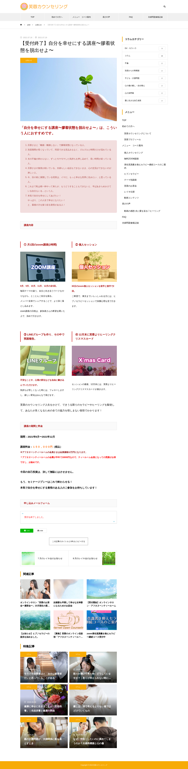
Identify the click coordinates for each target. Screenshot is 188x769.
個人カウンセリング (133, 156)
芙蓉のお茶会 (130, 189)
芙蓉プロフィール (132, 142)
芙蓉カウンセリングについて (137, 136)
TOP (32, 17)
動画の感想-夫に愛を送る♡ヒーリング (142, 214)
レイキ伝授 (129, 195)
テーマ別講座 (130, 183)
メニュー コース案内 (81, 17)
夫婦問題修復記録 (155, 17)
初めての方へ (57, 17)
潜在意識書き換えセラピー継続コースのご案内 (145, 169)
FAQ (131, 17)
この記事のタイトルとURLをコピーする (68, 541)
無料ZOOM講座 (131, 162)
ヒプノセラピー (131, 177)
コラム (28, 654)
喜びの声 (106, 17)
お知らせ (29, 60)
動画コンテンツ (131, 201)
